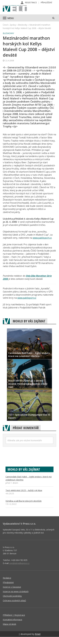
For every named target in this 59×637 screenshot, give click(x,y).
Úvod (5, 24)
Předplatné (8, 582)
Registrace (31, 2)
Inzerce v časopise (12, 586)
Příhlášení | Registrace (14, 615)
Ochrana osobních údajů (14, 600)
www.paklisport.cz (42, 237)
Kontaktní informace (12, 619)
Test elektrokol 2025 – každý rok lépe (24, 490)
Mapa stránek (9, 624)
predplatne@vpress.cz (19, 563)
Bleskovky (22, 24)
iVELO (15, 8)
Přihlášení (46, 2)
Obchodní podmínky (12, 595)
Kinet (38, 634)
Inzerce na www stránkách (16, 591)
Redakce (7, 577)
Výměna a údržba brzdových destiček (23, 500)
